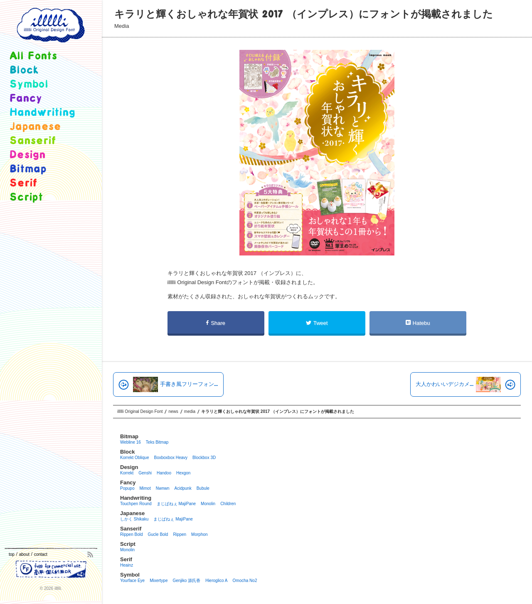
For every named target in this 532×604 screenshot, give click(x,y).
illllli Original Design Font (140, 411)
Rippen (179, 534)
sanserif (33, 141)
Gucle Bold (158, 534)
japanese (35, 127)
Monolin (208, 503)
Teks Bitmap (157, 442)
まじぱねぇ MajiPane (176, 503)
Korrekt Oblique (134, 457)
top (12, 554)
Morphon (199, 534)
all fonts (34, 56)
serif (24, 183)
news (173, 411)
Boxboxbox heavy (170, 457)
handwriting (42, 112)
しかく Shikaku (134, 519)
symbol (29, 84)
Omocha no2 (245, 580)
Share (215, 323)
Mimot (144, 488)
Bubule (203, 488)
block (24, 70)
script (26, 197)
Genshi (145, 473)
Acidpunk (183, 488)
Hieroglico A (216, 580)
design (28, 155)
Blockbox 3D (204, 457)
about (24, 554)
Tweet (317, 323)
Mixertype (158, 580)
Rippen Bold (131, 534)
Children (228, 503)
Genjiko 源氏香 (186, 580)
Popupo (127, 488)
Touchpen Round (136, 503)
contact (40, 554)
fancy (26, 98)
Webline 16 (130, 442)
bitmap (28, 169)
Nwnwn (163, 488)
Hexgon (183, 473)
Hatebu (418, 323)
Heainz (126, 565)
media (121, 26)
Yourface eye (132, 580)
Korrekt (126, 473)
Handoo (164, 473)
